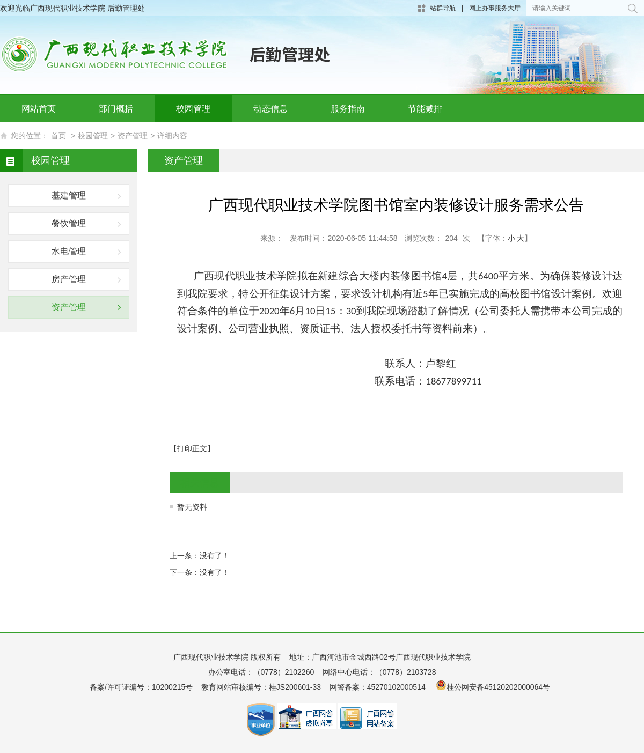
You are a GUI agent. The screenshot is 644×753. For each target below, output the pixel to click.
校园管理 (193, 108)
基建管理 (69, 195)
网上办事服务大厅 (495, 8)
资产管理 (133, 135)
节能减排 (425, 108)
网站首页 (38, 108)
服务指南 (348, 108)
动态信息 (270, 108)
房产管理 (69, 279)
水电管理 (69, 251)
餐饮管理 (69, 223)
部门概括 (116, 108)
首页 (58, 135)
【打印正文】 (192, 448)
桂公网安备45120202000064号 (500, 687)
